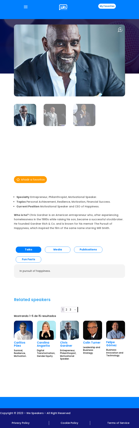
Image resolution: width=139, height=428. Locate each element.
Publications (88, 249)
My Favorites (107, 6)
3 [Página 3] (70, 309)
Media (57, 249)
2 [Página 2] (66, 309)
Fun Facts (28, 259)
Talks (28, 249)
